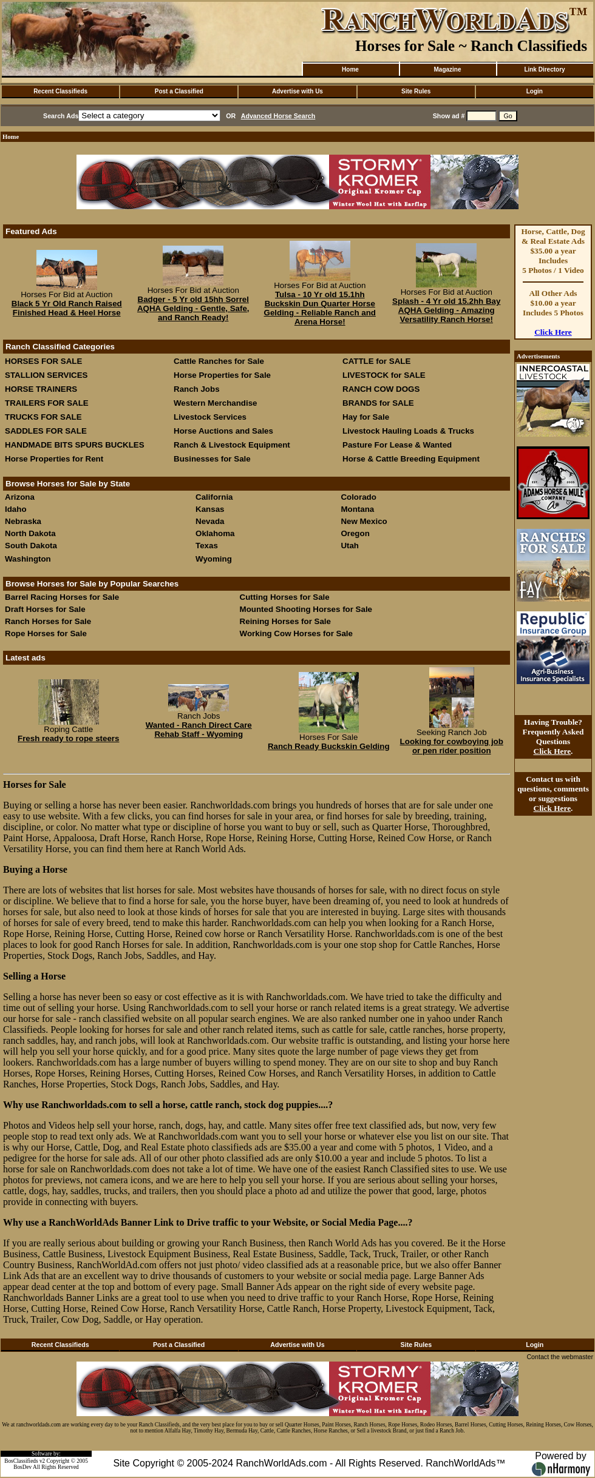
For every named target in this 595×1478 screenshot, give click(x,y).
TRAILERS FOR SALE (47, 403)
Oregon (355, 533)
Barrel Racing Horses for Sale (62, 597)
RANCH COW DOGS (381, 389)
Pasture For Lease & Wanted (397, 444)
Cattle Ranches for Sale (219, 361)
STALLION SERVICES (46, 375)
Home (350, 69)
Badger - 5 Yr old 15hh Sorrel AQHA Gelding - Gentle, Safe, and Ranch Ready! (193, 308)
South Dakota (31, 545)
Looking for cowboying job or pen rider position (451, 746)
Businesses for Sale (212, 458)
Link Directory (544, 69)
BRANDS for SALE (378, 403)
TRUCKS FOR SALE (43, 417)
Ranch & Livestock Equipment (232, 444)
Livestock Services (210, 417)
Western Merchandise (215, 403)
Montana (357, 509)
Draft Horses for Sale (45, 609)
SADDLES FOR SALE (46, 430)
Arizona (20, 497)
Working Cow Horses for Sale (296, 633)
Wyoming (213, 558)
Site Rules (415, 91)
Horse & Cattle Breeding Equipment (411, 458)
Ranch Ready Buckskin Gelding (329, 746)
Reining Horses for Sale (285, 621)
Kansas (209, 509)
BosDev (22, 1467)
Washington (28, 558)
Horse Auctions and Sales (223, 430)
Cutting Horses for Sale (285, 597)
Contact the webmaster (559, 1356)
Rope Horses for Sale (46, 633)
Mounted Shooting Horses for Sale (306, 609)
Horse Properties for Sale (222, 375)
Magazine (447, 69)
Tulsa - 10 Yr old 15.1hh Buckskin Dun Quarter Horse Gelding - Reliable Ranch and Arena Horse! (320, 308)
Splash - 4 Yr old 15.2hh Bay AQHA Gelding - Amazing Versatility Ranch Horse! (446, 310)
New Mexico (364, 521)
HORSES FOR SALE (43, 361)
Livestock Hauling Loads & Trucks (408, 430)
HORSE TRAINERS (41, 389)
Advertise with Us (297, 91)
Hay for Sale (367, 417)
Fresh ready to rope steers (68, 738)
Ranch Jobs (197, 389)
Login (534, 91)
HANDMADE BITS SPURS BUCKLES (74, 444)
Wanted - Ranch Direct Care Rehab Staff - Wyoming (199, 730)
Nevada (209, 521)
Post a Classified (179, 91)
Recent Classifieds (60, 91)
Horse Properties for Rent (54, 458)
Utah (350, 545)
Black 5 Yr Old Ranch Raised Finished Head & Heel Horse (67, 308)
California (214, 497)
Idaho (16, 509)
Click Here (553, 332)
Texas (206, 545)
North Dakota (30, 533)
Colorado (358, 497)
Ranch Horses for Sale (48, 621)
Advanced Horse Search (278, 115)
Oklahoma (214, 533)
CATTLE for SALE (376, 361)
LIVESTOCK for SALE (384, 375)
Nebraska (23, 521)
